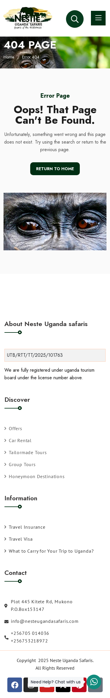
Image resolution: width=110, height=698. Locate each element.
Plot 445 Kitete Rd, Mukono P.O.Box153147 (38, 605)
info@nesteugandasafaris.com (41, 621)
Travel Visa (18, 539)
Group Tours (20, 464)
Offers (13, 428)
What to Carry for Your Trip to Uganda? (49, 551)
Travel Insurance (24, 527)
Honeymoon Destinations (34, 476)
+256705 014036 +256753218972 (26, 637)
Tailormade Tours (25, 452)
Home (9, 57)
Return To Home (55, 169)
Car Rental (18, 440)
